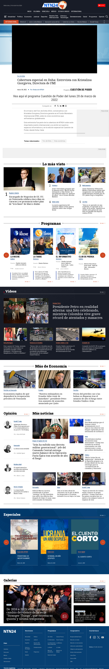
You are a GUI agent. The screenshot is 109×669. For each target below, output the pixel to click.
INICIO (29, 11)
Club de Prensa (86, 256)
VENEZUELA (45, 11)
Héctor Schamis (18, 487)
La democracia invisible (21, 448)
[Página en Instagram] (94, 637)
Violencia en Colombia (36, 343)
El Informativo (63, 256)
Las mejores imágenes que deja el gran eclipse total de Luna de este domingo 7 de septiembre (85, 618)
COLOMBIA (36, 11)
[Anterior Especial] (6, 542)
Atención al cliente (74, 640)
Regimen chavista (14, 193)
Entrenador (35, 487)
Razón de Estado (52, 655)
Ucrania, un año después (54, 557)
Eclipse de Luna (80, 611)
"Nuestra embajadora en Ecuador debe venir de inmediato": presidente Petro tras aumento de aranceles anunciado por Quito (52, 398)
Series (9, 604)
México (5, 655)
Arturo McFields (20, 434)
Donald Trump (94, 22)
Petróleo (75, 390)
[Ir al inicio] (12, 635)
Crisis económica (59, 141)
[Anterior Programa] (6, 255)
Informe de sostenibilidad (76, 646)
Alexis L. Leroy (20, 475)
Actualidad (11, 17)
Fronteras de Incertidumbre (23, 557)
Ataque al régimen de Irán (39, 441)
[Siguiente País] (104, 23)
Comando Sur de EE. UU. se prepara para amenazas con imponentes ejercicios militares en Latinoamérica (93, 348)
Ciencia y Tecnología (64, 16)
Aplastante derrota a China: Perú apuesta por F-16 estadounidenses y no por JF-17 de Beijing (21, 427)
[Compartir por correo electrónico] (63, 106)
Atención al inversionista (76, 643)
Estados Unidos (7, 658)
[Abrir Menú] (5, 16)
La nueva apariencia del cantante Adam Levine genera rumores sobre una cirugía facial (63, 207)
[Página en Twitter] (98, 637)
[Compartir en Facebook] (55, 106)
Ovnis (86, 436)
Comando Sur (86, 343)
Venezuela (17, 445)
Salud (85, 17)
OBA (71, 661)
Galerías (10, 580)
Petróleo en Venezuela (10, 390)
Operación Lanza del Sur (52, 22)
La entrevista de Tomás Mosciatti (52, 643)
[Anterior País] (104, 21)
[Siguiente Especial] (102, 542)
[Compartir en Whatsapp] (66, 106)
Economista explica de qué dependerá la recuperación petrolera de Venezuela (17, 396)
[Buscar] (107, 16)
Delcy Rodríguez (8, 343)
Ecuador (41, 390)
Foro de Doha (21, 76)
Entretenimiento (75, 17)
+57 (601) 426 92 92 (97, 647)
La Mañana (59, 643)
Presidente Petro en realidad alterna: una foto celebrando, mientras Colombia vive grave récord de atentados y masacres (20, 276)
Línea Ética (73, 655)
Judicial (36, 17)
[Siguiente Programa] (102, 255)
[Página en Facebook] (90, 637)
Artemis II (23, 22)
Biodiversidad (18, 464)
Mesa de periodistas (50, 651)
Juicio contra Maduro (35, 22)
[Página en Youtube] (102, 637)
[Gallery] (54, 255)
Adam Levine (55, 202)
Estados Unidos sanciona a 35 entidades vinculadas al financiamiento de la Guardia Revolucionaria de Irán (88, 277)
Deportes (44, 17)
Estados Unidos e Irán (62, 343)
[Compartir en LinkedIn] (60, 106)
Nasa (58, 487)
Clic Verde (50, 636)
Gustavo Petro (57, 303)
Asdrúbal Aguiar (20, 453)
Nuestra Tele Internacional (54, 16)
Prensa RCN (73, 658)
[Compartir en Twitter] (58, 106)
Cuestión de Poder (81, 89)
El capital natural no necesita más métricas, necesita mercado (21, 469)
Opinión (101, 17)
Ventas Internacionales (76, 652)
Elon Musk (87, 420)
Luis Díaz (84, 202)
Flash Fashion (59, 640)
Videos (10, 291)
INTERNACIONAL (76, 11)
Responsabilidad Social (75, 636)
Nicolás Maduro (82, 22)
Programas (93, 17)
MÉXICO (53, 11)
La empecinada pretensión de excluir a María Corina (21, 491)
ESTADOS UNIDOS (63, 11)
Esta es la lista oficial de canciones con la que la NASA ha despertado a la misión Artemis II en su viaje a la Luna (68, 493)
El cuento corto (85, 557)
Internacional (7, 661)
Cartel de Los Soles (68, 22)
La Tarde (37, 256)
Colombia (6, 649)
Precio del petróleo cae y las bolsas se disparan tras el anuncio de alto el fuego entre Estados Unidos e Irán (87, 397)
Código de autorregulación (76, 649)
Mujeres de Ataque (59, 651)
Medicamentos (86, 185)
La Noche (15, 256)
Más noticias (42, 413)
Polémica (54, 185)
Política (20, 17)
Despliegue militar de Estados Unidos (86, 589)
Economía (28, 17)
